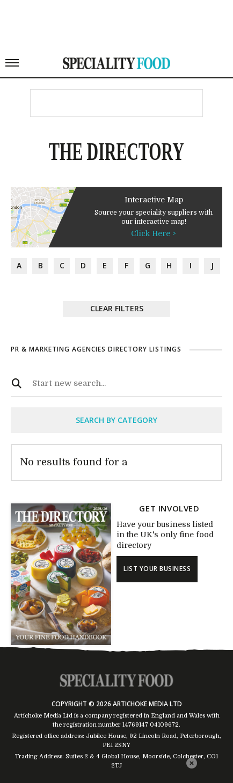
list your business (157, 568)
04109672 (164, 724)
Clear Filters (116, 308)
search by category (116, 420)
